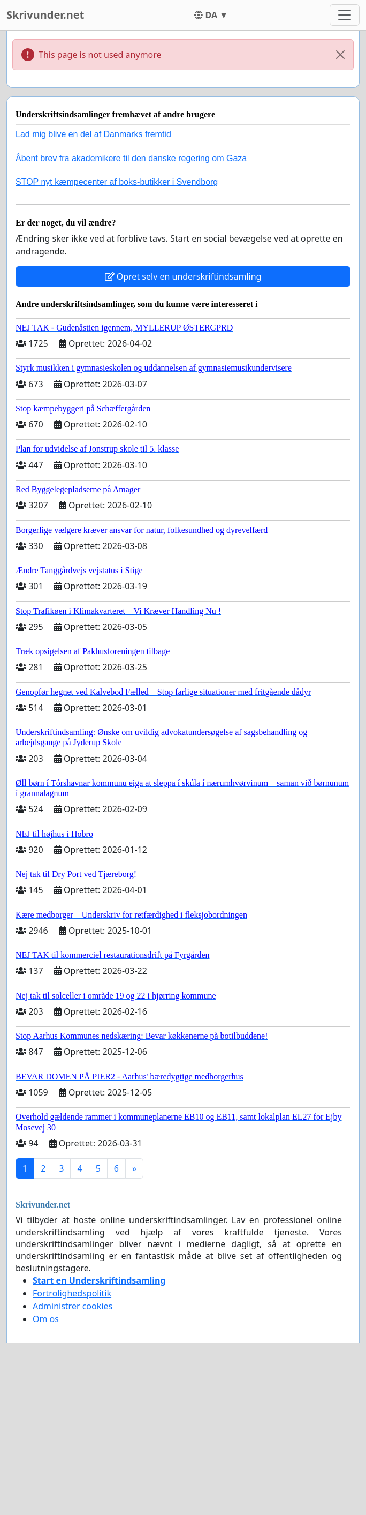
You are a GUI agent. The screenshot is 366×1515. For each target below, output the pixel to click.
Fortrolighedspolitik (72, 1293)
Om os (46, 1319)
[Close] (340, 55)
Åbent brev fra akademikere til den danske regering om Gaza (131, 158)
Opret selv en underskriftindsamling (183, 276)
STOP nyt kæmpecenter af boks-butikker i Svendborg (117, 181)
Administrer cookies (72, 1306)
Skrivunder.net (45, 15)
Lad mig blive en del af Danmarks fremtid (93, 134)
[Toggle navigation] (345, 15)
